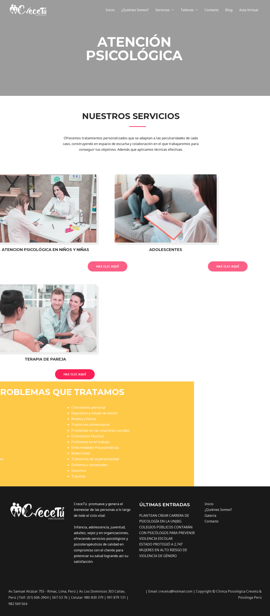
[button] (75, 374)
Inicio (110, 10)
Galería (210, 515)
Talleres (187, 10)
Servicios (162, 10)
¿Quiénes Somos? (135, 10)
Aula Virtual (248, 10)
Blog (228, 10)
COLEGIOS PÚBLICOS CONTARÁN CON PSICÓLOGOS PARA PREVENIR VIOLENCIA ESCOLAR (167, 533)
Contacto (212, 10)
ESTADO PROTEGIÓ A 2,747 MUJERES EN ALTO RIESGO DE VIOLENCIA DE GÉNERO (163, 550)
